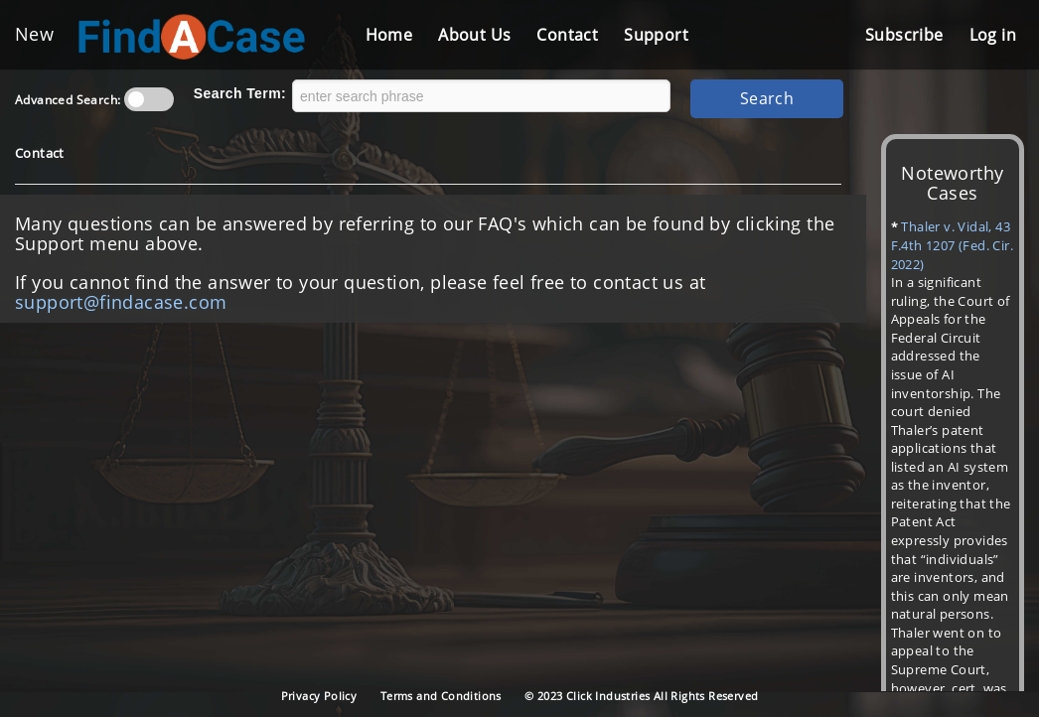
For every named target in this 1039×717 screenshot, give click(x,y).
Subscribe (904, 35)
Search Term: (240, 93)
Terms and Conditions (441, 695)
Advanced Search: (67, 99)
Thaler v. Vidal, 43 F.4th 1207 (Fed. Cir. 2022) (952, 244)
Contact (567, 35)
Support (656, 35)
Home (389, 35)
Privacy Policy (319, 695)
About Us (474, 35)
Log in (992, 35)
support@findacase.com (120, 302)
